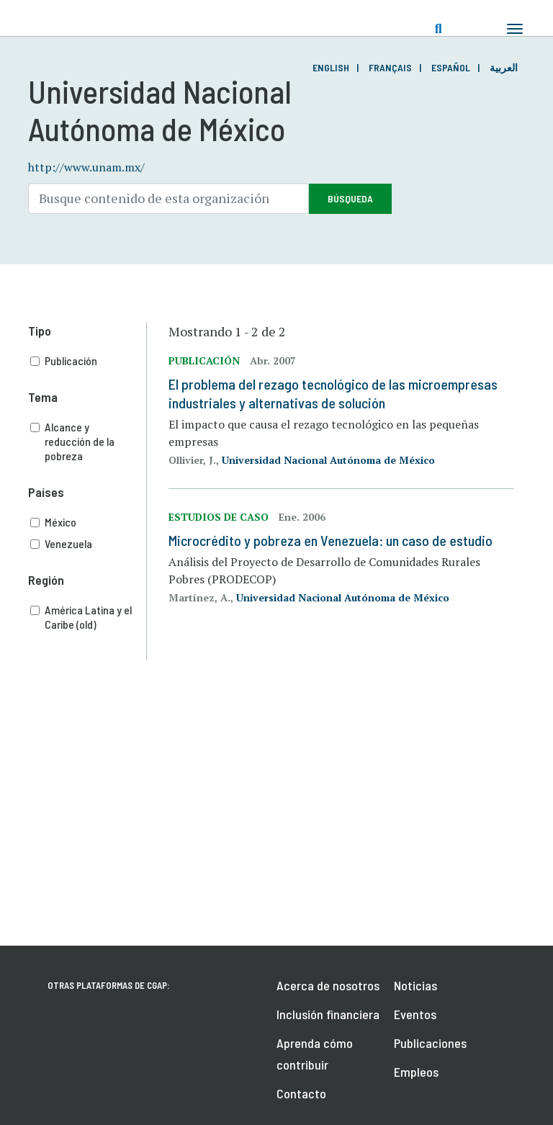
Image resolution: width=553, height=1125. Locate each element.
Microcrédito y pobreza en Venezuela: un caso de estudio (330, 540)
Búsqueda (350, 198)
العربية (504, 67)
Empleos (416, 1072)
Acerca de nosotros (327, 985)
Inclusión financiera (327, 1014)
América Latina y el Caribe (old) (88, 617)
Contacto (301, 1093)
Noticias (415, 985)
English (331, 67)
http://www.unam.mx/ (86, 167)
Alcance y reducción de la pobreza (88, 441)
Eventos (415, 1014)
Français (390, 67)
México (88, 522)
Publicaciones (430, 1043)
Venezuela (88, 544)
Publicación (88, 361)
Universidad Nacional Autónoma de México (328, 460)
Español (450, 67)
